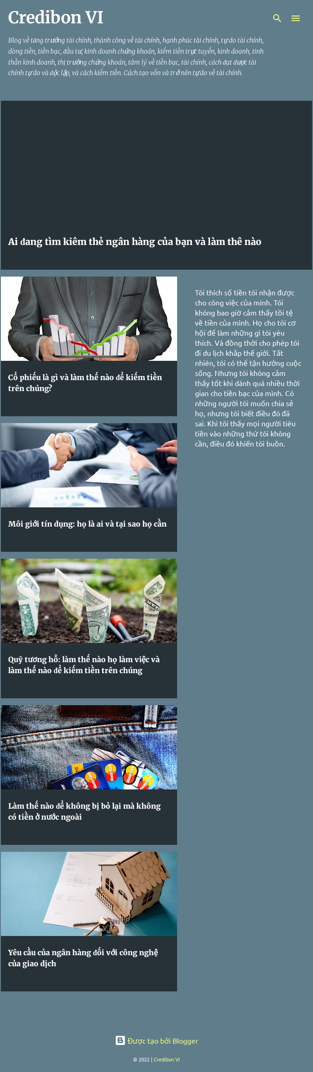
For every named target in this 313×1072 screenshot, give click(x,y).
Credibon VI (167, 1059)
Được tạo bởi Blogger (157, 1040)
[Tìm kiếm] (277, 18)
